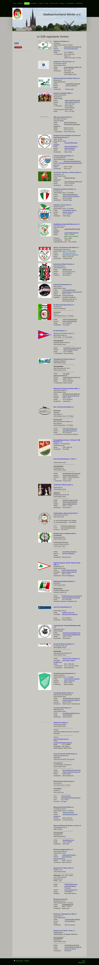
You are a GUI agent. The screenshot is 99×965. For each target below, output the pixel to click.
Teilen (16, 43)
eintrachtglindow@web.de (70, 194)
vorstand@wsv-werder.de (71, 945)
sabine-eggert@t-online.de (72, 100)
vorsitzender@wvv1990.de (72, 919)
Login (83, 960)
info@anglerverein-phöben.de (72, 47)
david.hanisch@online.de (70, 502)
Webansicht (81, 962)
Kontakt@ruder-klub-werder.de (71, 473)
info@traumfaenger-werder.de (71, 698)
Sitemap (26, 960)
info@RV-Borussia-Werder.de (71, 394)
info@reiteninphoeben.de (70, 429)
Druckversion (19, 960)
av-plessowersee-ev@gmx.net (73, 67)
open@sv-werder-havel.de (70, 500)
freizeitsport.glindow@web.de (72, 161)
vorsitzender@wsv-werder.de (72, 947)
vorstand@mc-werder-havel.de (72, 348)
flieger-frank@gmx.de (70, 122)
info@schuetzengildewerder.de (68, 526)
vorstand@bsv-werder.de (73, 84)
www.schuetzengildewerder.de (68, 527)
